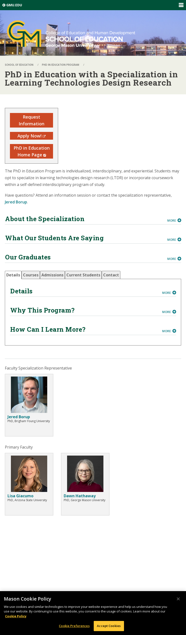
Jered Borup (16, 202)
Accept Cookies (109, 626)
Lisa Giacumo (20, 495)
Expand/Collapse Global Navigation (181, 5)
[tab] (13, 275)
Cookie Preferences (74, 626)
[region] (93, 613)
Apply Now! (31, 136)
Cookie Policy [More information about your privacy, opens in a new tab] (15, 616)
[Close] (178, 599)
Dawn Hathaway (80, 495)
